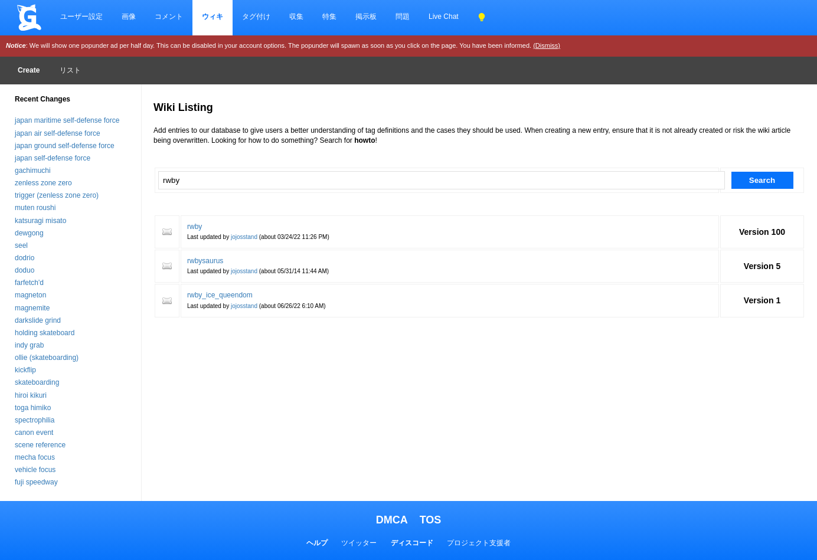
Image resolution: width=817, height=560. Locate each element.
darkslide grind (38, 320)
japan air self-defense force (57, 133)
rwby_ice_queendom (220, 295)
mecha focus (35, 457)
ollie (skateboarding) (47, 357)
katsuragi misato (40, 221)
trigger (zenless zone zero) (57, 195)
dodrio (24, 258)
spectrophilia (34, 420)
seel (21, 245)
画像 (129, 16)
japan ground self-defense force (65, 146)
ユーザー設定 (81, 16)
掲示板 (366, 16)
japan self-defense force (52, 158)
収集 (296, 16)
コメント (169, 16)
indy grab (29, 345)
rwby (194, 226)
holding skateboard (44, 333)
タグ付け (256, 16)
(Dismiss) (546, 45)
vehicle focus (35, 470)
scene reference (40, 445)
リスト (70, 70)
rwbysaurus (205, 261)
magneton (30, 295)
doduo (24, 270)
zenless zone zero (43, 183)
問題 (403, 16)
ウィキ (212, 16)
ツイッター (359, 543)
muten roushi (35, 208)
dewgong (29, 233)
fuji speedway (36, 482)
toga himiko (33, 408)
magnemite (32, 308)
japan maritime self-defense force (67, 120)
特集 (329, 16)
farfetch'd (29, 283)
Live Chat (444, 16)
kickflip (25, 370)
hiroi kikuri (31, 395)
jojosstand (244, 237)
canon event (34, 432)
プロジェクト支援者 (479, 543)
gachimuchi (33, 170)
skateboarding (37, 382)
